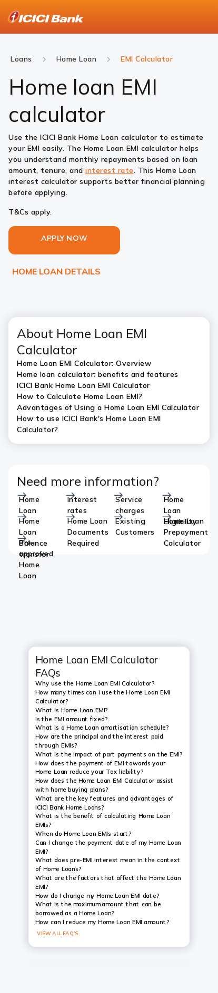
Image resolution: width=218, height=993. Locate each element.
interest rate (109, 170)
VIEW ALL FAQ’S (57, 933)
